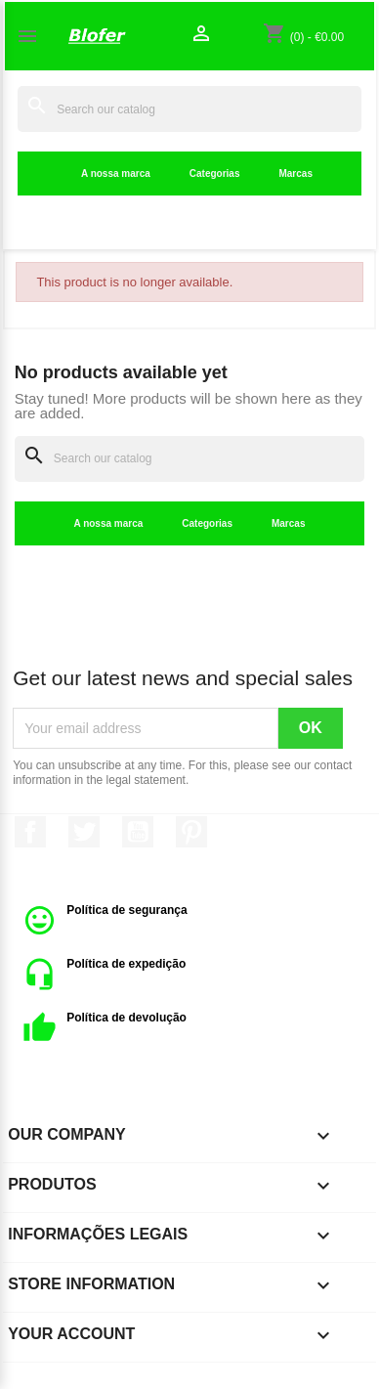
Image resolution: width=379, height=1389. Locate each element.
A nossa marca (115, 173)
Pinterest (191, 831)
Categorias (215, 173)
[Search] (189, 109)
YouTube (137, 831)
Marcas (295, 173)
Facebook (30, 831)
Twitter (84, 831)
